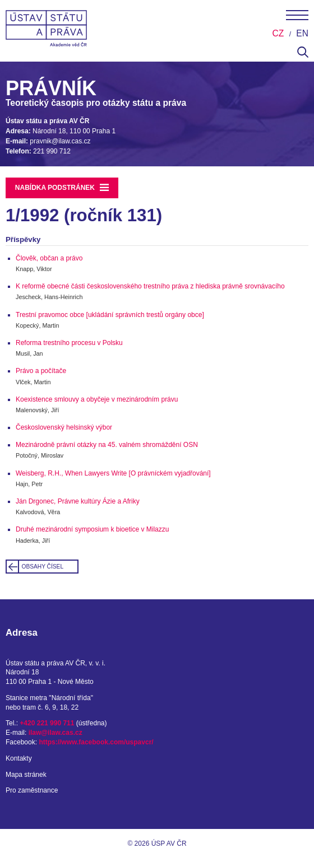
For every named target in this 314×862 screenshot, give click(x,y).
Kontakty (19, 758)
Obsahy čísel (43, 566)
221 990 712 (52, 151)
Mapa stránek (26, 775)
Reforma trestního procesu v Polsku (69, 343)
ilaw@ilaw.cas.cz (55, 733)
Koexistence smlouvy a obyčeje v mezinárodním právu (97, 399)
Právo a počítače (41, 371)
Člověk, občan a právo (49, 258)
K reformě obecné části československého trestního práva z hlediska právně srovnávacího (150, 286)
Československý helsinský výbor (64, 427)
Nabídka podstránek (62, 187)
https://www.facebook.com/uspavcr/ (96, 742)
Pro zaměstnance (32, 790)
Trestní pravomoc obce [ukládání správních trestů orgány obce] (110, 315)
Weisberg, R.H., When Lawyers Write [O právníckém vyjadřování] (113, 473)
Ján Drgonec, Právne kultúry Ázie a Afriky (78, 501)
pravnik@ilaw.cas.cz (60, 141)
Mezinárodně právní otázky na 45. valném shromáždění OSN (107, 445)
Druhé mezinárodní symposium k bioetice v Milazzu (92, 529)
